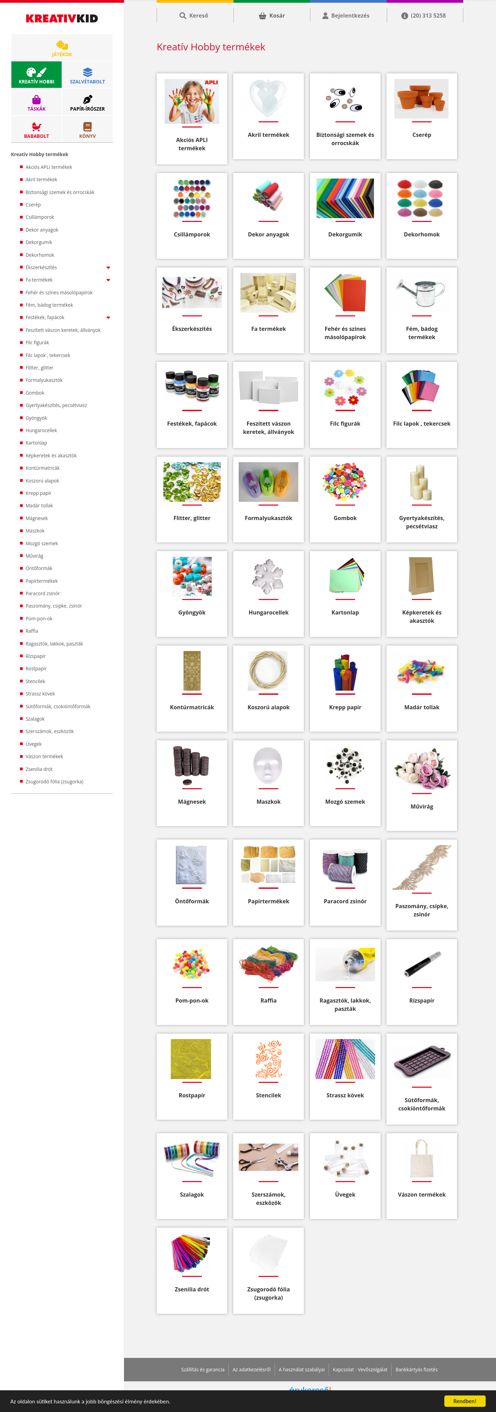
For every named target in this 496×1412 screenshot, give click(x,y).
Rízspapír (35, 656)
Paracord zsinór (42, 593)
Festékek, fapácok (69, 317)
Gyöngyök (36, 418)
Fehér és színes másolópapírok (59, 292)
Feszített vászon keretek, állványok (63, 330)
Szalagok (34, 718)
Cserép (33, 204)
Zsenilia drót (39, 769)
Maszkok (34, 530)
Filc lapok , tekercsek (47, 355)
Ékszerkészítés (69, 267)
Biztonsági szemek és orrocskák (59, 192)
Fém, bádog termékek (49, 305)
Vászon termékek (44, 756)
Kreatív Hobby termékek (39, 154)
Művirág (34, 555)
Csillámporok (39, 217)
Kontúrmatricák (42, 468)
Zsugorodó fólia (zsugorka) (54, 781)
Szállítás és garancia (203, 1369)
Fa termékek (69, 279)
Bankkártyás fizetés (416, 1369)
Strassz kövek (40, 693)
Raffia (31, 631)
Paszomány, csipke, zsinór (53, 605)
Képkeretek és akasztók (50, 455)
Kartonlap (36, 442)
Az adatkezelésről (251, 1369)
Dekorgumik (38, 242)
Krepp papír (38, 493)
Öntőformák (38, 568)
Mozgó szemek (41, 543)
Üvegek (33, 744)
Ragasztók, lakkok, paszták (54, 643)
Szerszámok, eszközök (49, 731)
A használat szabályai (302, 1369)
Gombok (34, 392)
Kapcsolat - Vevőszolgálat (360, 1369)
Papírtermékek (41, 581)
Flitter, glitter (39, 367)
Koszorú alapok (42, 480)
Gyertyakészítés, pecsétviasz (56, 405)
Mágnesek (36, 518)
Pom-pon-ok (38, 618)
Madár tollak (39, 505)
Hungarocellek (41, 430)
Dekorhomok (39, 255)
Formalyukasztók (43, 380)
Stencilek (35, 681)
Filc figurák (37, 342)
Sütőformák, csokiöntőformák (57, 706)
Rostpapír (35, 668)
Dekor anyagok (41, 229)
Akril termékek (41, 179)
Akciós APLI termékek (48, 167)
